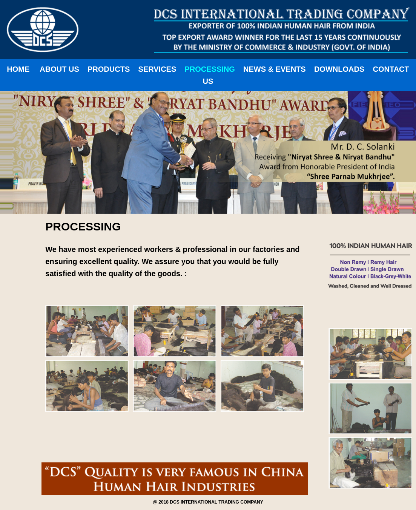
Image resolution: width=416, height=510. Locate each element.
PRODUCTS (108, 69)
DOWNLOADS (339, 69)
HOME (18, 69)
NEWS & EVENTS (274, 69)
